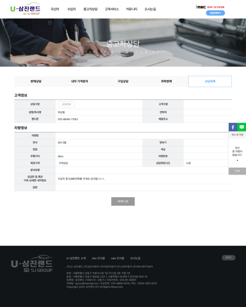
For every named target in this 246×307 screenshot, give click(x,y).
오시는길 (135, 258)
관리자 (228, 257)
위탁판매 (166, 81)
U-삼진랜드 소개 (76, 258)
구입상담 (123, 81)
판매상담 (36, 81)
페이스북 (233, 127)
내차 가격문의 (79, 81)
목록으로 (123, 201)
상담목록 (210, 81)
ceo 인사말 (117, 258)
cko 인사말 (98, 258)
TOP (237, 171)
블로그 (241, 127)
